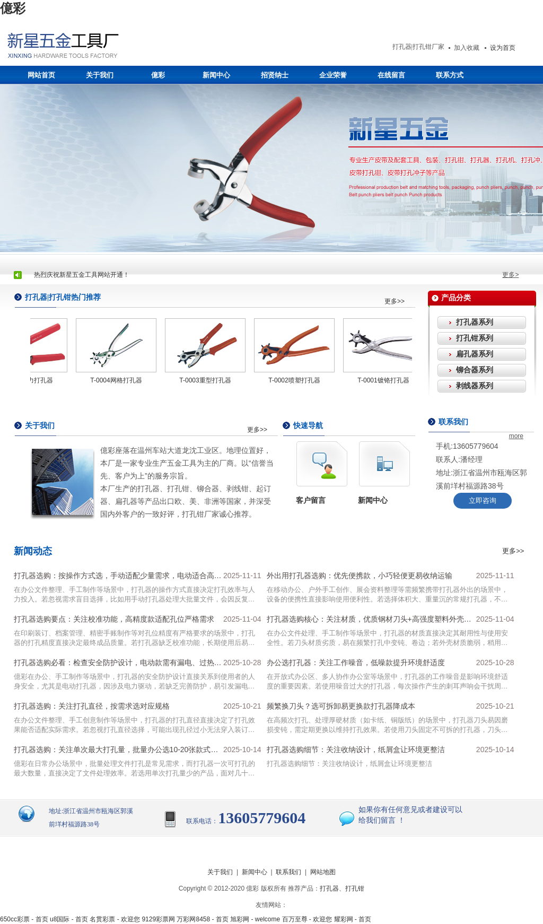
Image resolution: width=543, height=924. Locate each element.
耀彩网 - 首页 (353, 919)
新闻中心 (216, 75)
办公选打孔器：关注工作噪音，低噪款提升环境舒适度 (356, 662)
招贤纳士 (274, 75)
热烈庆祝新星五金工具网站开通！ (81, 274)
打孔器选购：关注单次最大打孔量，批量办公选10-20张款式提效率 (116, 752)
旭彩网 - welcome (255, 919)
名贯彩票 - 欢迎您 (115, 919)
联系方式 (449, 75)
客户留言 (311, 500)
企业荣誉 (333, 75)
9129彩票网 (158, 919)
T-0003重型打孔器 (206, 380)
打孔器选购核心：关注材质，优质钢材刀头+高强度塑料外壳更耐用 (369, 622)
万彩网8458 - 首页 (202, 919)
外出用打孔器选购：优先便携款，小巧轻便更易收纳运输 (359, 575)
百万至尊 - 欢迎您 (307, 919)
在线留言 (391, 75)
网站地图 (323, 872)
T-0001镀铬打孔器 (384, 380)
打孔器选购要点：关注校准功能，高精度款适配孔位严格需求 (114, 619)
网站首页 (41, 75)
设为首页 (502, 47)
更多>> (394, 301)
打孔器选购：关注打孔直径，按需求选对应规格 (92, 706)
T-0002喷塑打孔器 (295, 380)
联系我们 (288, 872)
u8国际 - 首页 (69, 919)
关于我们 (99, 75)
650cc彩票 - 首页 (24, 919)
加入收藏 (466, 47)
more (516, 436)
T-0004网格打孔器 (117, 380)
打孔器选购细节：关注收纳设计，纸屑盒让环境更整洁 (356, 749)
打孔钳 (354, 888)
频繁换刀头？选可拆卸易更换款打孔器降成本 (341, 706)
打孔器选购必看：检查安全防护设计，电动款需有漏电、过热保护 (118, 665)
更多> (510, 274)
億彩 (12, 8)
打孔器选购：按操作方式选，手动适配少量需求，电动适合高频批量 (118, 578)
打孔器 (329, 888)
